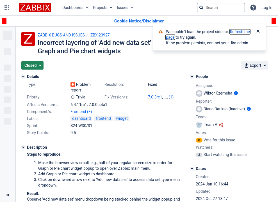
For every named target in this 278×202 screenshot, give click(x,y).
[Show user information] (236, 93)
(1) (171, 97)
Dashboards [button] (72, 7)
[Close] (258, 32)
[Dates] (192, 169)
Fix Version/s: (116, 97)
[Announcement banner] (139, 21)
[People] (192, 77)
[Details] (23, 77)
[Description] (23, 147)
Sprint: (32, 125)
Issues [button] (122, 7)
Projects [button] (100, 7)
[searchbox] (221, 7)
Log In (267, 7)
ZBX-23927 (100, 35)
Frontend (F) (81, 111)
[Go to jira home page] (35, 7)
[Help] (253, 7)
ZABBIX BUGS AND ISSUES (61, 35)
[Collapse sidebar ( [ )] (8, 195)
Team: (201, 117)
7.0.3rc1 (155, 97)
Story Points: (38, 132)
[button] (7, 7)
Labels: (33, 118)
